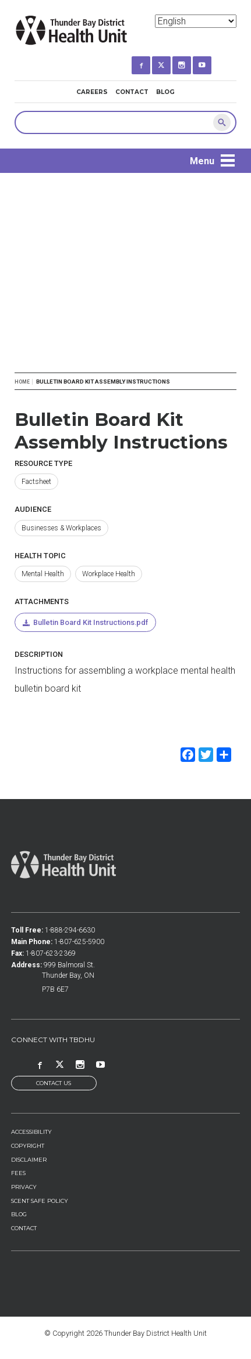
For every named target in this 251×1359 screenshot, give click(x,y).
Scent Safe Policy (39, 1201)
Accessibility (31, 1132)
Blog (165, 92)
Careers (92, 92)
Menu (202, 161)
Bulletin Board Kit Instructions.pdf (90, 622)
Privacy (24, 1187)
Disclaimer (29, 1159)
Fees (18, 1173)
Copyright (27, 1146)
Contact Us (53, 1083)
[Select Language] (195, 21)
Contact (132, 92)
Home (22, 382)
